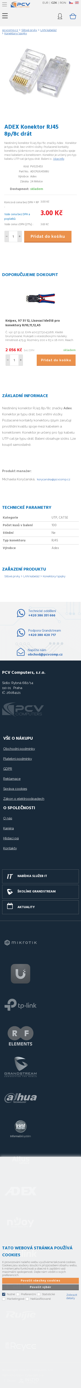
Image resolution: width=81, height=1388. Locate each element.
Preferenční (28, 1294)
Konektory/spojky (54, 576)
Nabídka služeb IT (32, 876)
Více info (58, 158)
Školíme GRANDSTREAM (36, 891)
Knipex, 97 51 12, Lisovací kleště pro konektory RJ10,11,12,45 (32, 323)
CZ (71, 2)
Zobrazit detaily (71, 1296)
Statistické (48, 1294)
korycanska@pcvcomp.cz (53, 479)
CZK (54, 2)
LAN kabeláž (31, 576)
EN (77, 2)
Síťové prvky (12, 576)
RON (63, 2)
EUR (45, 2)
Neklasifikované (40, 1298)
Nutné (11, 1294)
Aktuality (26, 907)
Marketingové (15, 1298)
